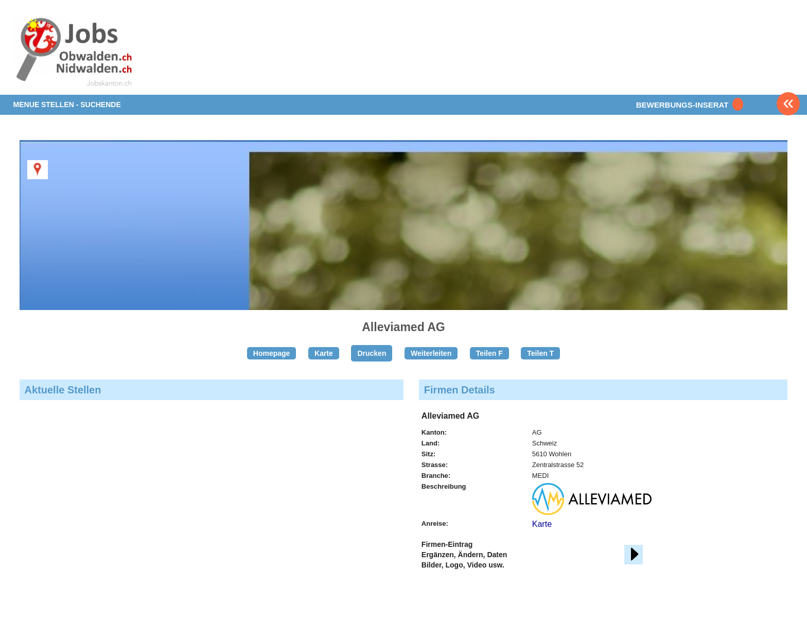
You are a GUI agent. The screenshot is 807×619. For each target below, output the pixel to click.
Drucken (371, 353)
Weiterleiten (431, 353)
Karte (323, 353)
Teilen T (540, 353)
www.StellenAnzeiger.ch (74, 53)
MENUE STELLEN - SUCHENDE (67, 104)
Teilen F (489, 353)
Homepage (271, 353)
